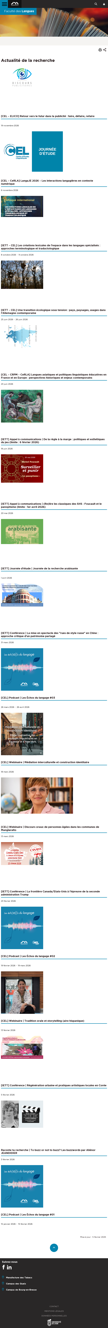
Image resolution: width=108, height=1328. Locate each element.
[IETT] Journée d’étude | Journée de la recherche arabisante (39, 568)
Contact (54, 1306)
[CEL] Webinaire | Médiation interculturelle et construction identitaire (45, 762)
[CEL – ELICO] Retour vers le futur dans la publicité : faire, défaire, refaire (47, 116)
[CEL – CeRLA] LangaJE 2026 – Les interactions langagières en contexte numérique (47, 182)
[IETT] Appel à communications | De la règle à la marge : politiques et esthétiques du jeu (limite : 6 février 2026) (53, 441)
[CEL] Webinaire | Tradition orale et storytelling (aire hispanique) (42, 1020)
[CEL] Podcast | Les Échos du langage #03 (28, 697)
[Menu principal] (4, 4)
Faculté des (19, 11)
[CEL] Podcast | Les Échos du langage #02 (28, 956)
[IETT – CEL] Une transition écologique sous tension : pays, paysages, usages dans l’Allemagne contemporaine (53, 311)
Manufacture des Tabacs (19, 1277)
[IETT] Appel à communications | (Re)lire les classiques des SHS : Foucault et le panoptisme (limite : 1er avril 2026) (51, 505)
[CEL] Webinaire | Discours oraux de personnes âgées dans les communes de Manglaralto (50, 828)
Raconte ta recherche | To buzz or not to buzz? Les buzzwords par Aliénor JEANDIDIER (48, 1151)
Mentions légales (54, 1311)
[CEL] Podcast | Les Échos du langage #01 (28, 1214)
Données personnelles (54, 1316)
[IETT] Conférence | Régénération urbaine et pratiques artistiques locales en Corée (53, 1085)
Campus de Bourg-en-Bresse (21, 1290)
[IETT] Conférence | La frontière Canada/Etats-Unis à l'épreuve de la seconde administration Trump (50, 893)
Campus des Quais (16, 1283)
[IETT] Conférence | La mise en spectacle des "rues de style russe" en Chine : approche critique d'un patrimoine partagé (49, 634)
